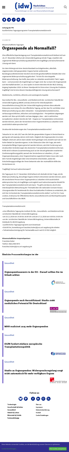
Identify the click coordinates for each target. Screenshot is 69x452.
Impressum (39, 407)
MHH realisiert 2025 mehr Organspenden (26, 326)
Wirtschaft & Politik (14, 415)
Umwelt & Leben (13, 413)
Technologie (11, 404)
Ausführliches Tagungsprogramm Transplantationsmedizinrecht (26, 30)
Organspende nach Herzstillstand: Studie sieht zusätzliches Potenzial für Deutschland (30, 302)
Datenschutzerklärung (42, 410)
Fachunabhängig (13, 418)
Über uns (38, 404)
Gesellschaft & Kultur (15, 407)
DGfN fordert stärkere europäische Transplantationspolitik (23, 345)
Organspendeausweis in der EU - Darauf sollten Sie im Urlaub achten (34, 273)
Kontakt (38, 413)
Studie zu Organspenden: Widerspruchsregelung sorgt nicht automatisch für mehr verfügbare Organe (34, 372)
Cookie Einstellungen (42, 415)
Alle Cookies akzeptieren (57, 449)
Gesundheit (11, 410)
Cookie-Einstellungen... (9, 449)
